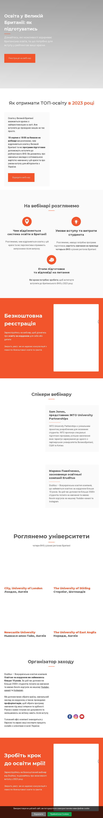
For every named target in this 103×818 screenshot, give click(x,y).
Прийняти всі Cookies (59, 814)
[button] (19, 58)
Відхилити (38, 814)
